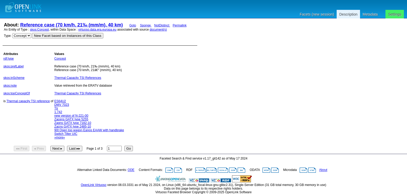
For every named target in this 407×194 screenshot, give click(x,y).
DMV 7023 (61, 105)
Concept (60, 58)
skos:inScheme (13, 78)
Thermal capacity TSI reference (28, 101)
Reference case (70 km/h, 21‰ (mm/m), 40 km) (71, 24)
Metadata (370, 14)
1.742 (58, 112)
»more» (59, 137)
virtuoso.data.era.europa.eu (97, 29)
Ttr (56, 108)
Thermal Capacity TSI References (77, 78)
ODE (131, 170)
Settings (394, 14)
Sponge (146, 25)
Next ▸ (57, 148)
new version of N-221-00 (71, 115)
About (323, 170)
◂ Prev (39, 148)
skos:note (10, 85)
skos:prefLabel (13, 66)
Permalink (179, 25)
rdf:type (8, 58)
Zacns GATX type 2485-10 (72, 126)
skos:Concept (39, 29)
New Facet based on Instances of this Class (67, 36)
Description (348, 14)
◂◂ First (21, 148)
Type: (7, 36)
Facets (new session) (317, 14)
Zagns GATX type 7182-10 (72, 123)
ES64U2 (60, 101)
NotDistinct (162, 25)
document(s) (158, 29)
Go (128, 148)
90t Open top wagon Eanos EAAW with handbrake (89, 130)
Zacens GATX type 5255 (71, 119)
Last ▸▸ (74, 148)
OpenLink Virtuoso (93, 185)
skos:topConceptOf (16, 93)
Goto (132, 25)
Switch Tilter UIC (65, 134)
